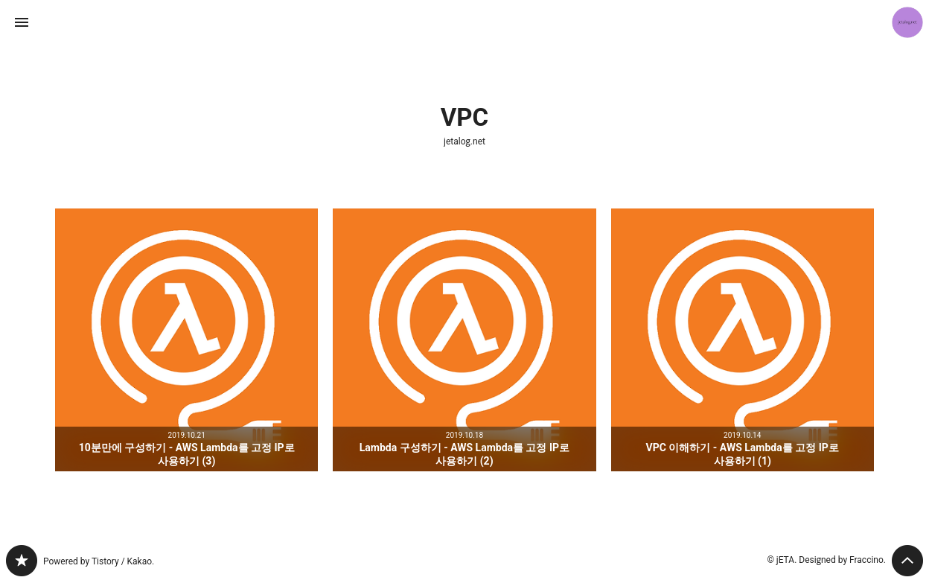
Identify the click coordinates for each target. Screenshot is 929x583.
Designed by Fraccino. (842, 560)
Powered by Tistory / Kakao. (98, 561)
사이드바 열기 (21, 22)
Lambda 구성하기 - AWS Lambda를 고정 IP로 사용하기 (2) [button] (464, 339)
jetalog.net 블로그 (21, 561)
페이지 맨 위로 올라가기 (907, 561)
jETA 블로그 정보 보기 (907, 22)
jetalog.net (464, 141)
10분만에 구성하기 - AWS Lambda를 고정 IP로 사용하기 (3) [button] (186, 339)
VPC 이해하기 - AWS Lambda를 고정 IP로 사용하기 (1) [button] (742, 339)
